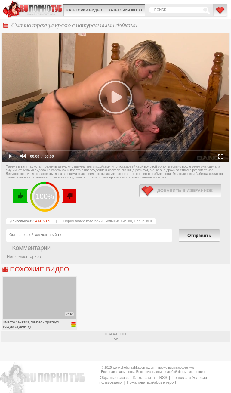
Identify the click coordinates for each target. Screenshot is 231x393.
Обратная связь (114, 377)
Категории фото (125, 10)
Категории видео (84, 10)
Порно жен (143, 221)
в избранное (180, 190)
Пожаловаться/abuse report (151, 382)
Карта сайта (144, 377)
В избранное (220, 13)
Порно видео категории (83, 221)
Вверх (219, 371)
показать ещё (115, 334)
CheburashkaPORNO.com (33, 9)
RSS (163, 377)
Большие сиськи (118, 221)
